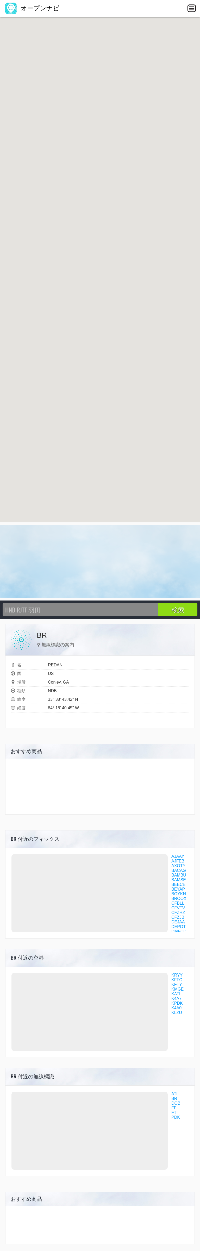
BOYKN (178, 894)
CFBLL (177, 903)
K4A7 (176, 998)
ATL (175, 1094)
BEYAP (178, 889)
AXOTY (178, 866)
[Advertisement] (100, 561)
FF (174, 1108)
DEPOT (178, 926)
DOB (175, 1103)
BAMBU (178, 875)
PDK (175, 1117)
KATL (176, 994)
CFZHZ (178, 912)
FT (174, 1112)
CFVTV (178, 908)
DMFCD (178, 931)
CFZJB (177, 917)
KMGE (177, 989)
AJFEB (177, 861)
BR (174, 1098)
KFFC (176, 980)
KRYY (177, 975)
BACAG (178, 870)
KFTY (176, 984)
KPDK (177, 1003)
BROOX (178, 898)
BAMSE (178, 880)
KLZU (176, 1012)
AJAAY (177, 856)
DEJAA (178, 922)
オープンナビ (32, 8)
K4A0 (176, 1008)
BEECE (178, 884)
